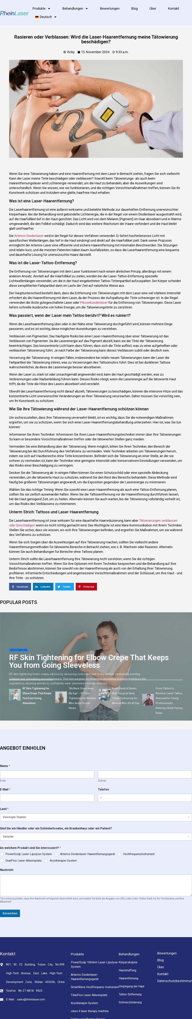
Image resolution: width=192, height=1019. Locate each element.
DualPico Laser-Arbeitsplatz (23, 860)
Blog (134, 8)
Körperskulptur (128, 962)
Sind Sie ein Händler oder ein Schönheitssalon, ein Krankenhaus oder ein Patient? (56, 828)
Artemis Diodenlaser (29, 236)
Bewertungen (110, 8)
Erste (3, 780)
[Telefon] (145, 798)
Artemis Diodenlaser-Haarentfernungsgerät (87, 854)
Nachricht (6, 870)
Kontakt (173, 8)
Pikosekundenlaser (94, 302)
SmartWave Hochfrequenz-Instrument (95, 987)
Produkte (42, 8)
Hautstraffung (18, 650)
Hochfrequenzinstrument (139, 854)
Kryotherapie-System (63, 860)
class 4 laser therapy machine (90, 1011)
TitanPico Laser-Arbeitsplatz (89, 995)
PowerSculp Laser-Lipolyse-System (28, 854)
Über (152, 8)
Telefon (103, 789)
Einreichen (10, 913)
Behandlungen (75, 8)
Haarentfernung (128, 978)
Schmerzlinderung (130, 1002)
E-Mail (5, 789)
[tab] (30, 695)
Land (4, 809)
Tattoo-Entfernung (130, 994)
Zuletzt (102, 780)
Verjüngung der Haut (131, 986)
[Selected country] (100, 798)
